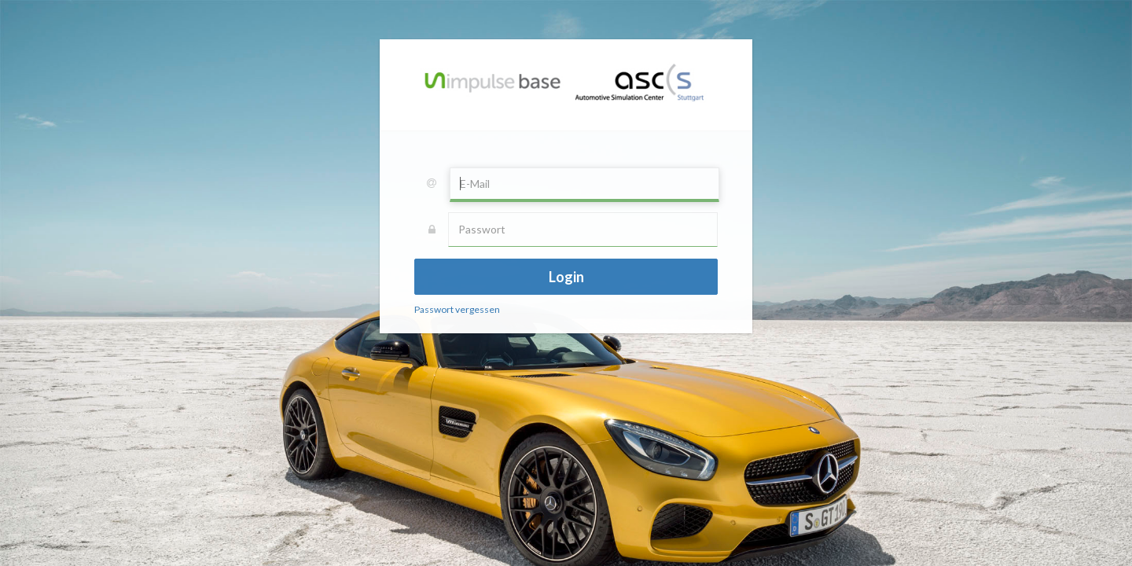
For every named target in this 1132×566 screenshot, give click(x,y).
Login (566, 276)
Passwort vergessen (457, 309)
